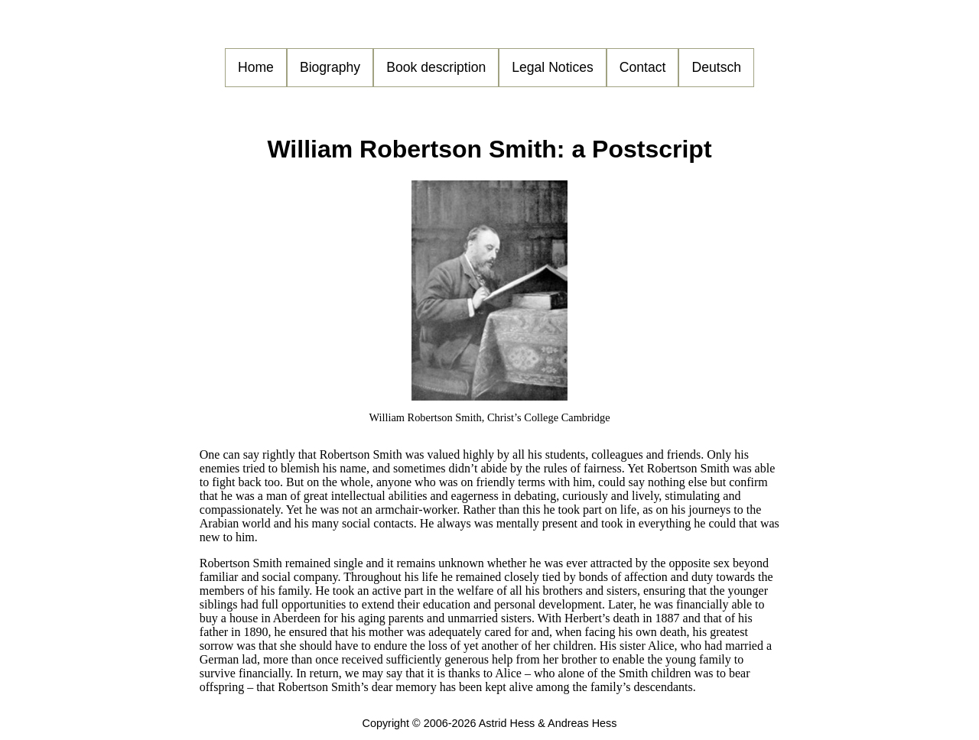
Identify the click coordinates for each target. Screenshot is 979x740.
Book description (436, 67)
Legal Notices (553, 67)
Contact (643, 67)
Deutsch (716, 67)
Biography (330, 67)
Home (256, 67)
